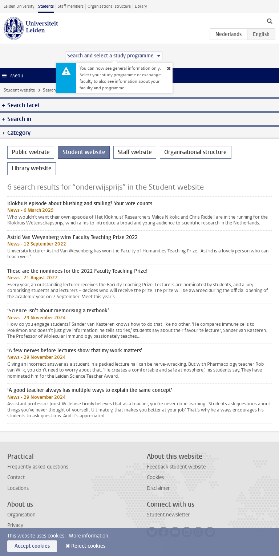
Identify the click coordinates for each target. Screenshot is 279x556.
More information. (89, 535)
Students (46, 6)
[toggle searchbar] (269, 21)
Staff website (135, 152)
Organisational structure (109, 6)
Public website (31, 152)
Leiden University (19, 6)
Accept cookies (32, 546)
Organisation (21, 514)
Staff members (71, 6)
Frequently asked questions (37, 466)
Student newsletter (168, 514)
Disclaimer (158, 488)
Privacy (15, 525)
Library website (32, 168)
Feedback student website (176, 466)
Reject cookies (88, 546)
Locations (18, 488)
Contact (16, 477)
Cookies (155, 477)
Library (141, 6)
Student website (19, 90)
